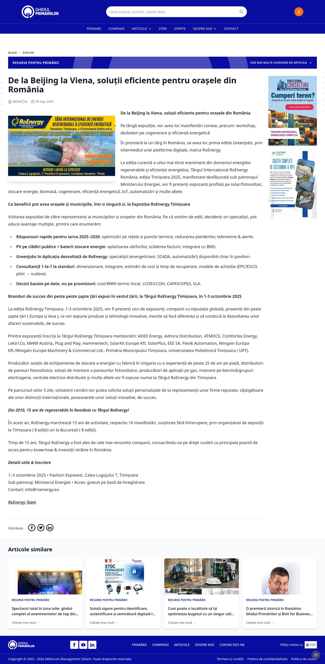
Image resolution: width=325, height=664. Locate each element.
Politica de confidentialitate (267, 659)
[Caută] (241, 11)
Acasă (12, 52)
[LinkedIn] (92, 645)
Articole (142, 28)
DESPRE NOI (204, 645)
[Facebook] (74, 645)
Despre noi (205, 28)
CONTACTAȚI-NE (232, 645)
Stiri (163, 28)
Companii (116, 28)
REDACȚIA (17, 101)
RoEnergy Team (22, 502)
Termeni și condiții (230, 659)
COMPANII (160, 645)
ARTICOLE (182, 645)
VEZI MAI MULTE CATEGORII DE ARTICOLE (281, 63)
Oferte (180, 28)
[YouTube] (83, 645)
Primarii (94, 28)
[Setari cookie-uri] (315, 654)
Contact (231, 28)
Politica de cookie (304, 659)
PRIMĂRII (139, 645)
